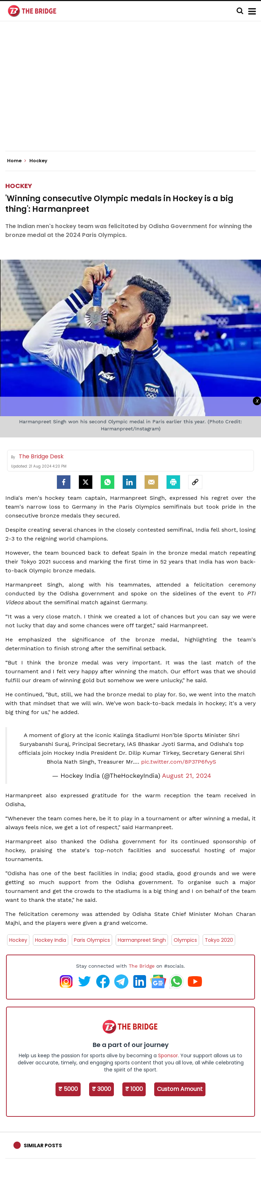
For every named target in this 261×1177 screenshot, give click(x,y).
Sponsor (168, 1055)
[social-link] (195, 482)
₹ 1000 (134, 1089)
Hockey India (50, 940)
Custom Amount (180, 1089)
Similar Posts (43, 1145)
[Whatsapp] (107, 482)
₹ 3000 (101, 1089)
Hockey (18, 185)
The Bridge (142, 966)
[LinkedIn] (129, 482)
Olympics (185, 940)
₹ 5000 (68, 1089)
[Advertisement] (133, 92)
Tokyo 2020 (219, 940)
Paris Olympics (92, 940)
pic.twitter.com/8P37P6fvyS (178, 761)
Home (16, 161)
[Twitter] (86, 482)
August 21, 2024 (186, 775)
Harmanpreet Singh (142, 940)
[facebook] (64, 482)
